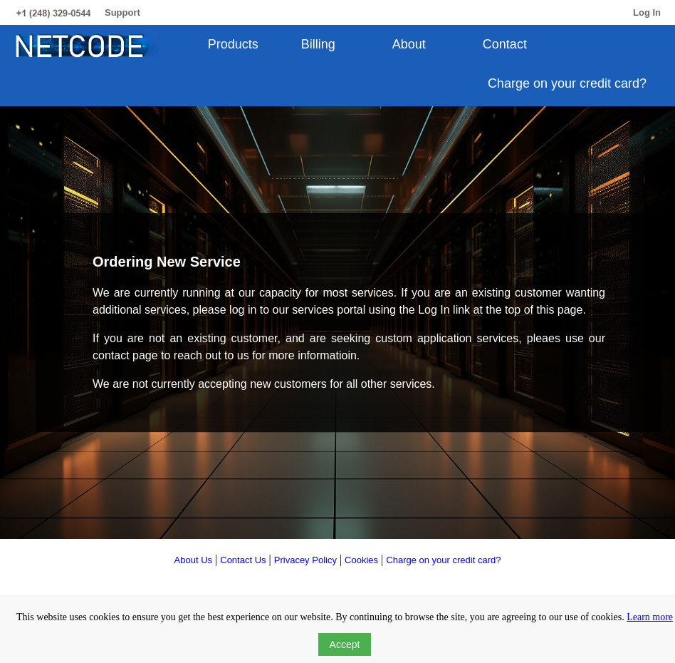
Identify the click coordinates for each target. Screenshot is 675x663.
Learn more (650, 617)
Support (122, 12)
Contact (505, 44)
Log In (647, 12)
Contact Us (243, 560)
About (409, 44)
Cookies (361, 560)
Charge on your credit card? (567, 83)
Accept (345, 644)
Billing (318, 44)
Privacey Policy (305, 560)
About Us (193, 560)
